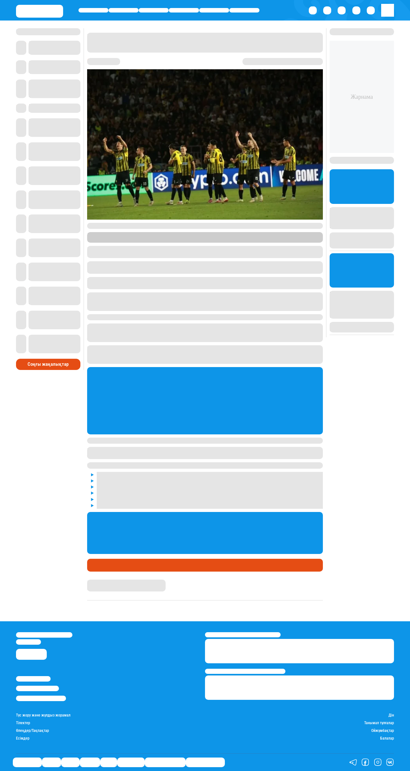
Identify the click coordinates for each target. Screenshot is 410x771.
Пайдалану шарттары (41, 698)
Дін (391, 715)
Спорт (214, 10)
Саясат (153, 10)
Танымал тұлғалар (379, 723)
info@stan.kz (28, 642)
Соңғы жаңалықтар (48, 364)
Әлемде (184, 10)
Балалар (387, 738)
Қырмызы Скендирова (108, 582)
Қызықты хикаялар (165, 762)
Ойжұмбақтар (382, 731)
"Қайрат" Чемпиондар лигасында (148, 565)
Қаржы (123, 10)
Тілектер (23, 723)
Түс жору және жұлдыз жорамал (43, 715)
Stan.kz (173, 240)
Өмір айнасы (93, 10)
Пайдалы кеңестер (205, 762)
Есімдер (22, 738)
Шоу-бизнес (244, 10)
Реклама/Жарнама (37, 688)
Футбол (202, 565)
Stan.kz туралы (33, 679)
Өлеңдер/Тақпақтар (32, 731)
